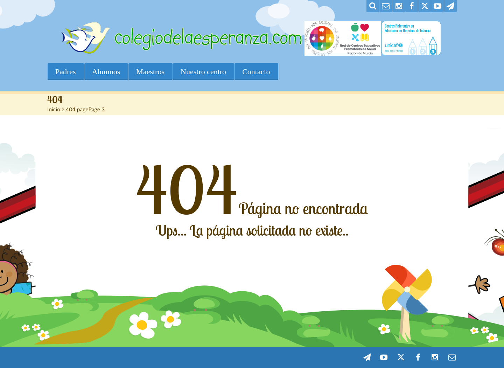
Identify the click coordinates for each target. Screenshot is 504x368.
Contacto (256, 71)
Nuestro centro (203, 71)
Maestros (150, 71)
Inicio (53, 109)
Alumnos (106, 71)
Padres (65, 71)
